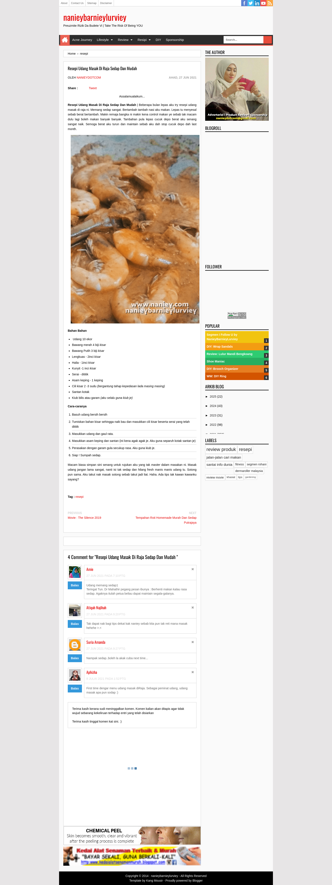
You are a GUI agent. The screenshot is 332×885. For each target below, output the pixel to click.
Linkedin (257, 3)
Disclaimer (106, 3)
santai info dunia (219, 465)
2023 (213, 415)
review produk (221, 449)
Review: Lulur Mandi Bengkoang (229, 354)
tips (240, 477)
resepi (79, 496)
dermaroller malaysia (249, 471)
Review (123, 40)
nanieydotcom (89, 77)
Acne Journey (82, 40)
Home (65, 40)
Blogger (197, 880)
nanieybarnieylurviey (94, 17)
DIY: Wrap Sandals (220, 346)
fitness (239, 464)
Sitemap (92, 3)
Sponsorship (175, 40)
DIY (158, 40)
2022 (213, 424)
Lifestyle (103, 40)
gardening (250, 477)
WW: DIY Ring (216, 376)
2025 (213, 396)
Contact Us (77, 3)
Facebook (244, 3)
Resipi (142, 40)
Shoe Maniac (216, 361)
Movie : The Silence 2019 (84, 517)
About (64, 3)
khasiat (231, 477)
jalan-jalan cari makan (223, 457)
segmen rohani (257, 464)
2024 (213, 406)
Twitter (251, 3)
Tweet (93, 88)
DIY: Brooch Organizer (222, 368)
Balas (75, 585)
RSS (270, 3)
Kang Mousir (154, 880)
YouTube (263, 3)
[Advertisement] (237, 196)
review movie (215, 477)
